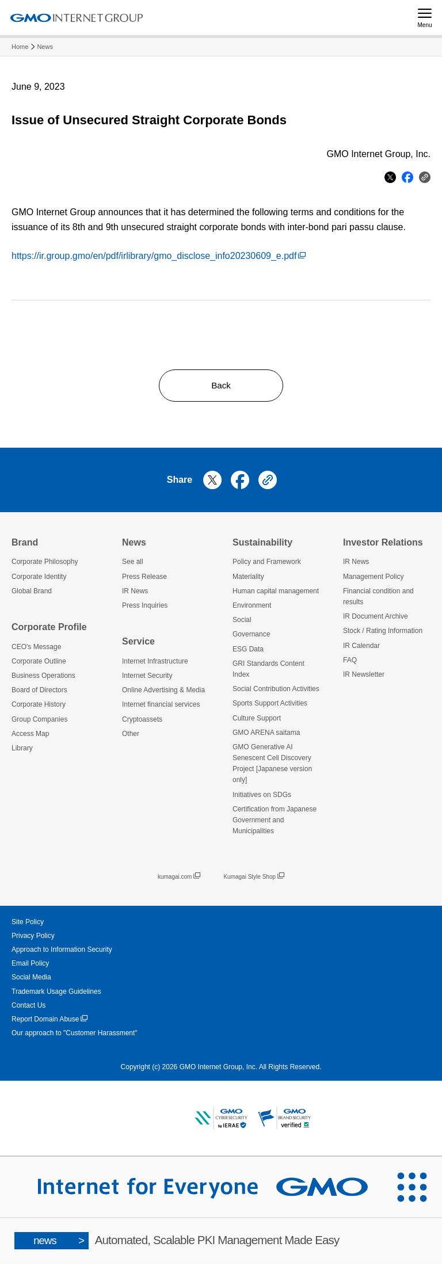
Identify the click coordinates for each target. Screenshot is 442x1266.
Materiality (248, 579)
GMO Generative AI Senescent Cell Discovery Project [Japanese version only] (272, 766)
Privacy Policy (33, 938)
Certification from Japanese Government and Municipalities (275, 822)
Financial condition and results (378, 598)
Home (20, 46)
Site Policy (28, 924)
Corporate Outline (39, 663)
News (45, 46)
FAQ (350, 662)
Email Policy (30, 966)
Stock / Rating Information (382, 634)
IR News (135, 593)
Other (130, 736)
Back (221, 386)
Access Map (30, 736)
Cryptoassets (142, 722)
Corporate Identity (39, 579)
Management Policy (373, 579)
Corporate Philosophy (45, 564)
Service (138, 644)
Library (22, 750)
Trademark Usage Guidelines (56, 994)
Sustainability (262, 545)
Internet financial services (161, 707)
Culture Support (257, 720)
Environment (252, 608)
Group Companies (39, 722)
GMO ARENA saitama (266, 735)
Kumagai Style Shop (253, 879)
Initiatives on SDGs (262, 797)
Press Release (144, 579)
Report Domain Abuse (49, 1021)
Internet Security (147, 678)
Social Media (31, 980)
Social (242, 623)
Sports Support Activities (270, 706)
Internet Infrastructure (155, 663)
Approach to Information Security (62, 952)
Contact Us (28, 1008)
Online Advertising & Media (163, 693)
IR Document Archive (375, 619)
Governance (251, 637)
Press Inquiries (144, 608)
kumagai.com (179, 879)
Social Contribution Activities (276, 692)
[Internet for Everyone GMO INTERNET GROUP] (191, 1189)
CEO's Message (36, 649)
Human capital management (276, 593)
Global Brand (32, 593)
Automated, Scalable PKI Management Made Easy (177, 1243)
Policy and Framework (267, 564)
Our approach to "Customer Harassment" (75, 1036)
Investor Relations (383, 545)
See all (132, 564)
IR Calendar (361, 648)
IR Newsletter (363, 677)
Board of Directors (39, 693)
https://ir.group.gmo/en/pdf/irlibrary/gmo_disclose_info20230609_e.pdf (159, 256)
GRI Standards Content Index (268, 671)
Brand (25, 545)
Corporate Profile (49, 629)
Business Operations (43, 678)
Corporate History (39, 707)
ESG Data (248, 651)
